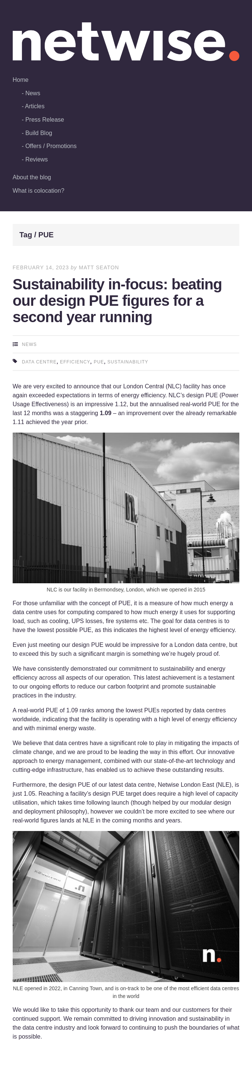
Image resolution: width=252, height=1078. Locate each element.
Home (21, 80)
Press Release (44, 119)
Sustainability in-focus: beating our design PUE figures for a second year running (117, 300)
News (32, 93)
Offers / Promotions (51, 146)
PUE (99, 362)
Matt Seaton (99, 267)
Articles (34, 106)
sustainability (127, 362)
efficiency (75, 362)
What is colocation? (38, 190)
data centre (39, 362)
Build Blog (38, 133)
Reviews (36, 159)
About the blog (32, 177)
